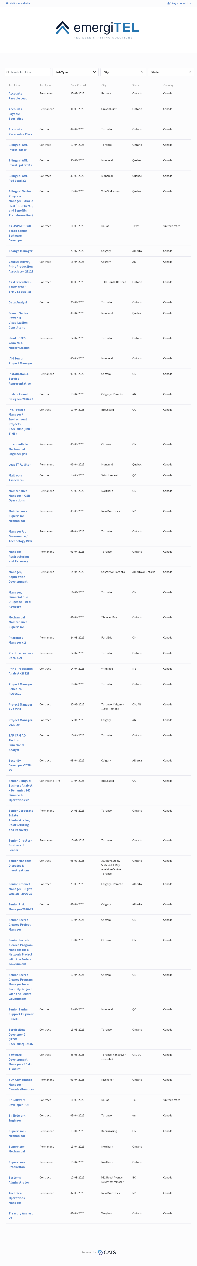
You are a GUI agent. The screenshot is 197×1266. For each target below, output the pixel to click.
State (171, 72)
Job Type (76, 72)
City (123, 72)
